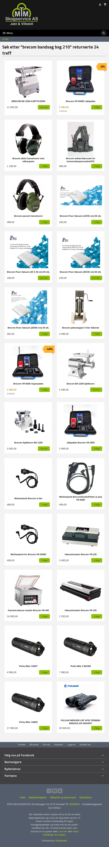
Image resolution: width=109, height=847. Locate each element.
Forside (5, 39)
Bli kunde (34, 744)
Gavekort (58, 744)
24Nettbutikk (61, 840)
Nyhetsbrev (86, 797)
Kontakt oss (85, 744)
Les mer (63, 831)
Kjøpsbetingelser (38, 797)
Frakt (22, 797)
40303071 (74, 804)
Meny (7, 33)
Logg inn (71, 744)
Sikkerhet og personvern (63, 797)
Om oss (46, 744)
